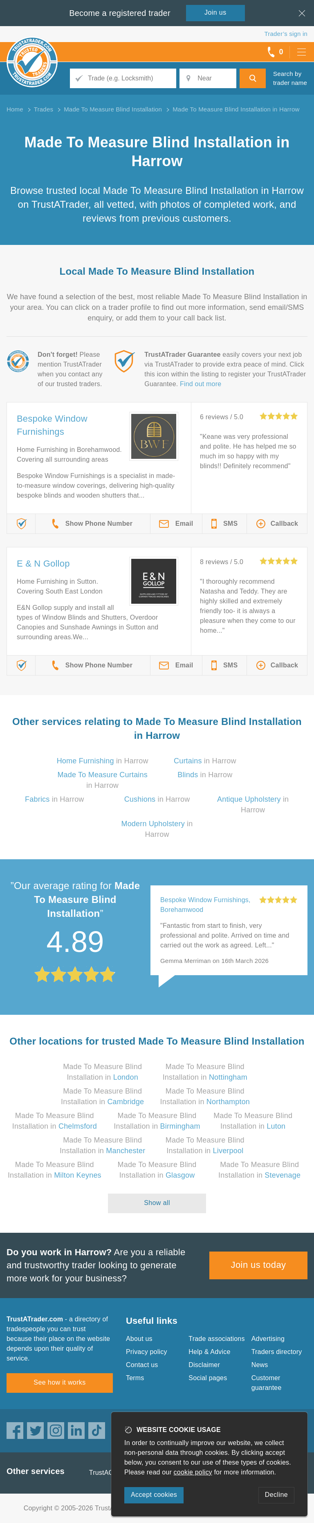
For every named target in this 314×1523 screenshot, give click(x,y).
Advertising (268, 1338)
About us (139, 1338)
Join (215, 12)
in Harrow (102, 761)
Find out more (200, 383)
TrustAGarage (110, 1472)
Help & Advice (209, 1351)
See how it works (59, 1382)
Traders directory (276, 1351)
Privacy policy (146, 1351)
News (259, 1364)
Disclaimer (204, 1364)
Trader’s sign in (286, 33)
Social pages (207, 1377)
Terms (135, 1377)
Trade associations (216, 1338)
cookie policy (193, 1472)
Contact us (142, 1364)
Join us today (258, 1265)
